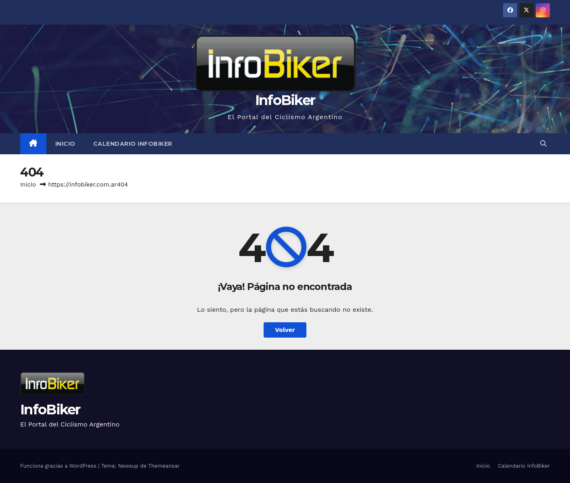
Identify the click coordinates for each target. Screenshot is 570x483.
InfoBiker (285, 100)
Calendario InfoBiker (132, 143)
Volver (285, 330)
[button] (543, 143)
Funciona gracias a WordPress (59, 466)
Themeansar (164, 466)
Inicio (65, 143)
